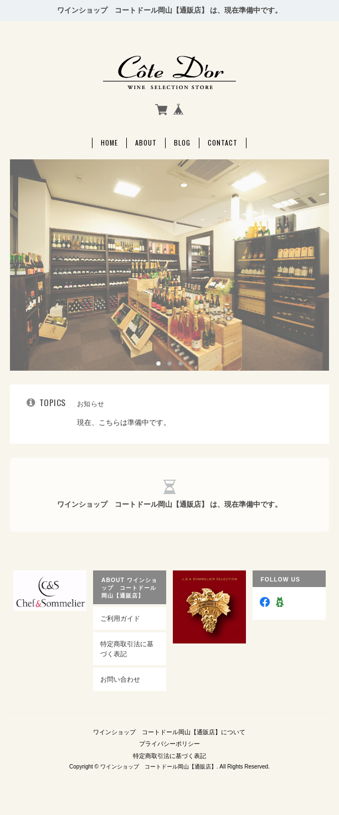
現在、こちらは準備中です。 (124, 422)
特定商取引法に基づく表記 (126, 648)
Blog (182, 143)
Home (109, 143)
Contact (223, 143)
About (146, 143)
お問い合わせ (120, 679)
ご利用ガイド (120, 618)
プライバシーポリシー (169, 743)
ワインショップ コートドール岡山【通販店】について (169, 732)
